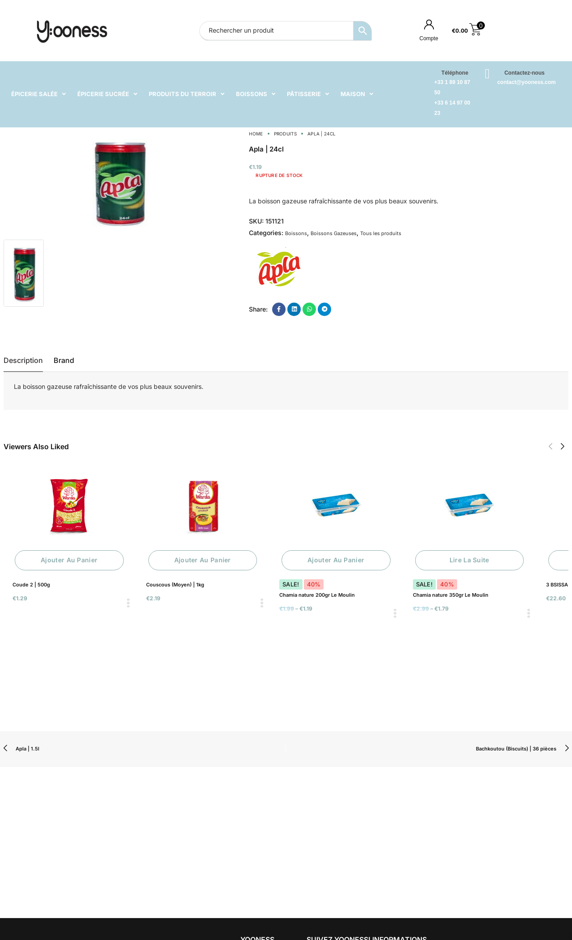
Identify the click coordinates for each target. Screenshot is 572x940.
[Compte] (429, 24)
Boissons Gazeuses (334, 233)
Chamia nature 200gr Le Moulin (317, 595)
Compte (429, 38)
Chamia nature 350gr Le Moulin (450, 595)
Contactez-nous (525, 73)
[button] (550, 446)
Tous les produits (380, 233)
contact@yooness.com (526, 82)
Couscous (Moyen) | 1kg (175, 585)
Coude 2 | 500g (31, 585)
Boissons (296, 233)
